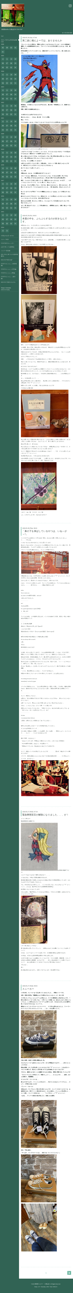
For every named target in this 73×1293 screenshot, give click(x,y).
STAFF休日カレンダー (7, 243)
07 (7, 63)
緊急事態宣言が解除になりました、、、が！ (45, 814)
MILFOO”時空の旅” (7, 260)
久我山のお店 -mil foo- (7, 235)
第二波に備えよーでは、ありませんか (42, 40)
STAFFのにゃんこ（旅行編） (8, 277)
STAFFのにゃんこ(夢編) (8, 273)
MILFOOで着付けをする (8, 282)
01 (3, 52)
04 (7, 47)
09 (15, 59)
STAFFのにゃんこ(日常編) (8, 269)
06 (11, 63)
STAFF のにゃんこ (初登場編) (9, 264)
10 (11, 59)
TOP (2, 36)
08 (3, 63)
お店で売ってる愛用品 (7, 247)
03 (11, 47)
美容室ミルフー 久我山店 (42, 1284)
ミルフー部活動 (5, 250)
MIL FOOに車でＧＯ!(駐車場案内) (9, 255)
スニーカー (28, 989)
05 (3, 47)
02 (15, 47)
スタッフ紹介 (5, 239)
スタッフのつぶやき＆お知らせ (9, 40)
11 (7, 59)
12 (3, 59)
